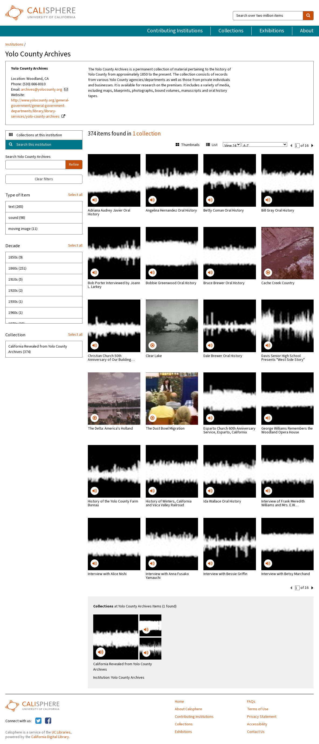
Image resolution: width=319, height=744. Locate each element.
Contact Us (256, 731)
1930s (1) (15, 301)
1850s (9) (15, 257)
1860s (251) (17, 268)
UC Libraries (61, 732)
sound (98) (16, 217)
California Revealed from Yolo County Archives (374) (37, 349)
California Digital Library (50, 736)
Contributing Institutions (175, 31)
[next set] (312, 145)
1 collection (147, 134)
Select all (75, 195)
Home (179, 701)
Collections (231, 31)
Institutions (14, 44)
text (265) (15, 206)
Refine (74, 164)
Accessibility (257, 724)
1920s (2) (15, 290)
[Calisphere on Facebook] (48, 720)
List (211, 145)
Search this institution (33, 144)
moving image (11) (22, 229)
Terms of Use (257, 709)
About (307, 31)
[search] (308, 15)
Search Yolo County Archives (28, 157)
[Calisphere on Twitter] (38, 720)
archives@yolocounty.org (41, 89)
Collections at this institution (39, 135)
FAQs (251, 701)
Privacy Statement (261, 716)
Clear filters (44, 179)
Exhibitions (271, 31)
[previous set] (291, 145)
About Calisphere (188, 709)
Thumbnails (188, 145)
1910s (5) (15, 279)
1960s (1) (15, 312)
